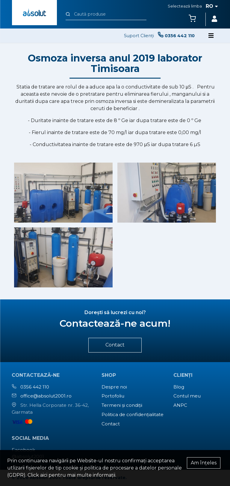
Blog (178, 387)
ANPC (180, 405)
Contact (115, 345)
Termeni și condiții (122, 405)
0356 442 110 (34, 387)
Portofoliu (113, 396)
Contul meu (187, 396)
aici (43, 475)
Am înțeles (204, 463)
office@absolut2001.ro (46, 396)
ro (212, 6)
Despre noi (114, 387)
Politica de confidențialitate (133, 414)
